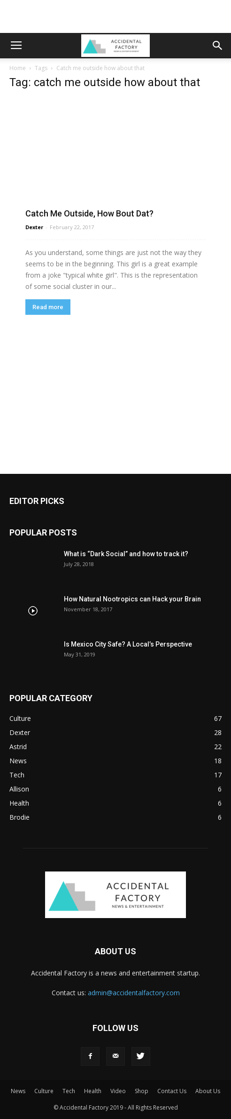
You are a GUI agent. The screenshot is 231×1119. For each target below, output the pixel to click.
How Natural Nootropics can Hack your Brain (132, 599)
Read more (47, 307)
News (18, 1091)
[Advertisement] (115, 16)
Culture (44, 1091)
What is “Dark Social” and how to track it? (126, 554)
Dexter (34, 227)
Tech (68, 1091)
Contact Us (171, 1091)
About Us (207, 1091)
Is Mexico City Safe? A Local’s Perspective (128, 644)
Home (17, 68)
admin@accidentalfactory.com (134, 992)
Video (118, 1091)
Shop (141, 1091)
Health (92, 1091)
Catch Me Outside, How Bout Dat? (89, 213)
